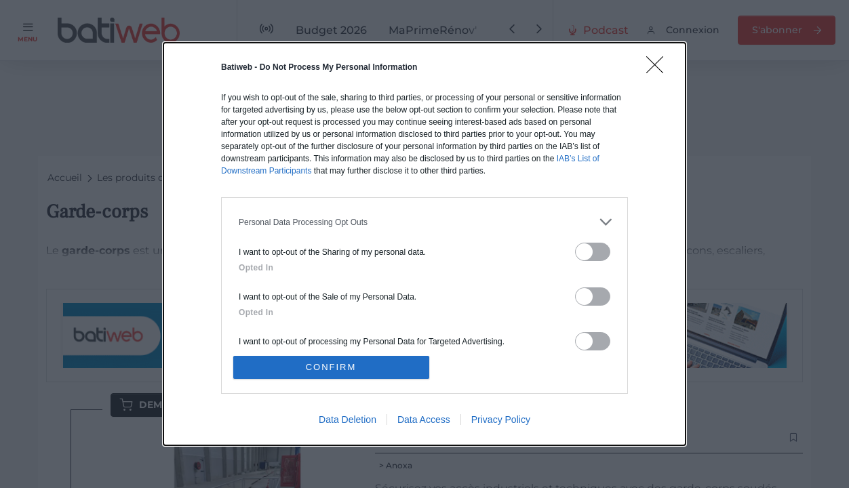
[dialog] (424, 244)
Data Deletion (347, 419)
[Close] (659, 69)
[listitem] (424, 222)
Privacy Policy (500, 419)
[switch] (592, 252)
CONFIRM (331, 367)
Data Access (423, 419)
